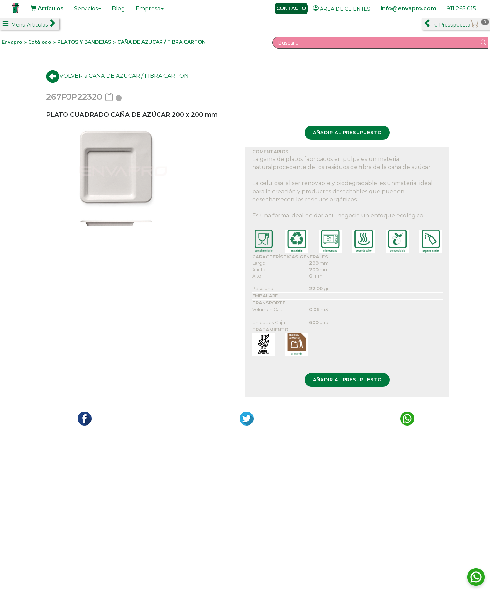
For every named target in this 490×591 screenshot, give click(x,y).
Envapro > (15, 42)
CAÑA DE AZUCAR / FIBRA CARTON (161, 42)
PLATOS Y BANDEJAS (84, 42)
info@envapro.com (408, 8)
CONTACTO (291, 8)
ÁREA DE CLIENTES (341, 8)
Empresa (150, 8)
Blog (118, 8)
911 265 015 (461, 8)
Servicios (87, 8)
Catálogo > (42, 42)
